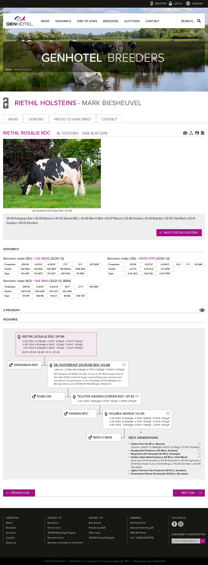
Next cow (188, 493)
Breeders (110, 21)
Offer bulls (94, 532)
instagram (180, 524)
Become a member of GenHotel (65, 542)
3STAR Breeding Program (61, 532)
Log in (178, 3)
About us (11, 542)
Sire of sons (87, 21)
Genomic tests (55, 537)
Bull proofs (95, 522)
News (45, 21)
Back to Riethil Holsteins (181, 233)
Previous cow (20, 493)
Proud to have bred (72, 119)
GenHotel (20, 20)
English (198, 3)
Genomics (63, 21)
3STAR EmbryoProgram (101, 537)
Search (199, 21)
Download (202, 132)
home (8, 69)
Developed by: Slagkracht (149, 561)
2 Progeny (11, 310)
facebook (174, 524)
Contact (152, 21)
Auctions (132, 21)
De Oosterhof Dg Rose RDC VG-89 (82, 365)
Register (160, 3)
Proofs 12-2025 (97, 527)
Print (197, 132)
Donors (36, 119)
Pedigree (191, 132)
